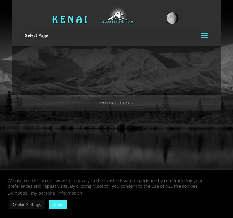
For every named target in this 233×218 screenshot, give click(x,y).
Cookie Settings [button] (27, 204)
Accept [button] (58, 204)
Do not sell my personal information (45, 193)
